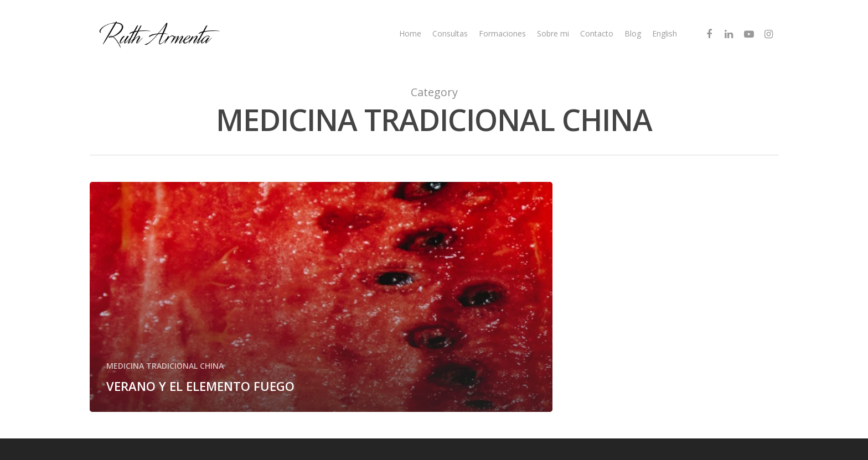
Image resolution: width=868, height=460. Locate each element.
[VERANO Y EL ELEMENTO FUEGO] (321, 297)
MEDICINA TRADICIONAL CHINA (165, 365)
